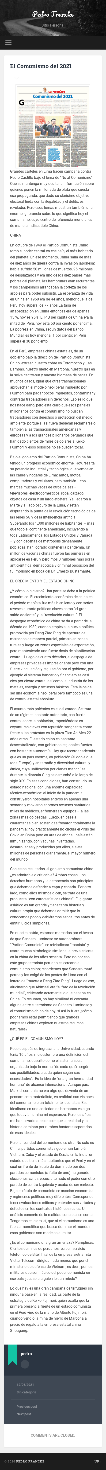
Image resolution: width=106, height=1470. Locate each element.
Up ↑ (98, 1461)
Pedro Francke (53, 14)
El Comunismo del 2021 (41, 66)
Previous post (27, 1406)
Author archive (25, 1364)
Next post (24, 1414)
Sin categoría (27, 1392)
